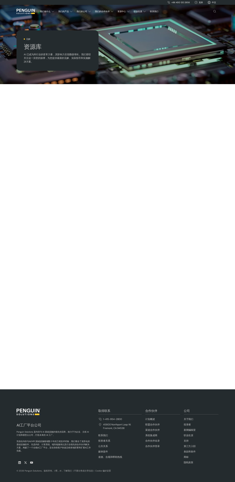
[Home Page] (26, 11)
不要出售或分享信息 (83, 470)
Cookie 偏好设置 (103, 470)
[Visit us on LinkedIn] (20, 463)
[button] (214, 2)
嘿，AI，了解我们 (64, 470)
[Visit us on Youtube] (32, 463)
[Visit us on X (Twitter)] (26, 463)
